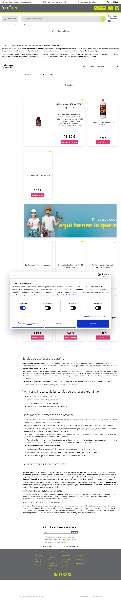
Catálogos (65, 552)
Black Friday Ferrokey (66, 560)
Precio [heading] (53, 74)
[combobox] (63, 19)
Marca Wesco (80, 563)
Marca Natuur (80, 559)
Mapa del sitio (53, 569)
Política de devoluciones (53, 564)
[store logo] (10, 7)
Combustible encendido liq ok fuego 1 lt (103, 123)
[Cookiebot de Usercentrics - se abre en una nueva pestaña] (99, 276)
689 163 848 (74, 546)
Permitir (93, 324)
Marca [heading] (41, 74)
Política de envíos (52, 558)
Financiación (66, 555)
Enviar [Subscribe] (74, 532)
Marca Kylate (80, 552)
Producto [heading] (27, 74)
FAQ (36, 552)
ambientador (32, 442)
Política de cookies (38, 566)
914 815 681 (113, 2)
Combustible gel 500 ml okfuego (38, 175)
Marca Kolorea (80, 555)
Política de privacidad (38, 560)
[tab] (27, 74)
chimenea (52, 422)
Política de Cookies (74, 296)
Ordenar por (88, 66)
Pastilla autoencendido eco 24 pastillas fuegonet (103, 266)
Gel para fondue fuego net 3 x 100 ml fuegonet (70, 266)
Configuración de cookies (94, 317)
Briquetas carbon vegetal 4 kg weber (69, 105)
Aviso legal (38, 555)
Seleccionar (60, 324)
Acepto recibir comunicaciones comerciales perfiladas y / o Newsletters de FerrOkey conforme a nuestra (61, 540)
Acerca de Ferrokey (65, 566)
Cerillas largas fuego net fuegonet (37, 265)
